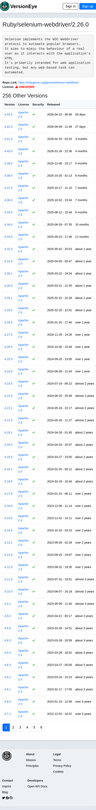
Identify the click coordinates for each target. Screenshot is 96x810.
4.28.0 (8, 322)
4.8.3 (7, 665)
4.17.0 (8, 493)
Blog (5, 792)
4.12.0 (8, 567)
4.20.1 (8, 432)
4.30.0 (8, 285)
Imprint (6, 786)
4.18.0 (8, 481)
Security (38, 104)
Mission (31, 760)
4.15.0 (8, 518)
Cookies (58, 771)
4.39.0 (8, 163)
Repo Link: (9, 82)
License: (8, 87)
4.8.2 (7, 677)
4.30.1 (8, 273)
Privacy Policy (62, 765)
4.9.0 (7, 616)
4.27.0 (8, 334)
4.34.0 (8, 224)
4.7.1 (7, 713)
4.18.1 (8, 469)
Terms (57, 760)
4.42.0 (8, 126)
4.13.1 (8, 542)
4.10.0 (8, 591)
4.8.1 (7, 689)
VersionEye (23, 6)
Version (9, 104)
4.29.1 (8, 298)
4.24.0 (8, 371)
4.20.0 (8, 444)
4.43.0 (8, 114)
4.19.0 (8, 457)
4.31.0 (8, 261)
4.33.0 (8, 236)
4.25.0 (8, 359)
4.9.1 (7, 603)
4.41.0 (8, 139)
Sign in (70, 6)
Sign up (87, 6)
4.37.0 (8, 187)
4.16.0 (8, 506)
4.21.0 (8, 420)
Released (53, 104)
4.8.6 (7, 628)
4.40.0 (8, 151)
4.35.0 (8, 212)
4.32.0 (8, 249)
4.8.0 (7, 701)
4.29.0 (8, 310)
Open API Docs (37, 786)
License (23, 104)
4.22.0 (8, 395)
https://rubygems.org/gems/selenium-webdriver (48, 82)
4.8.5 (7, 640)
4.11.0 (8, 579)
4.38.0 (8, 175)
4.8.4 (7, 652)
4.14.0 (8, 530)
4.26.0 (8, 347)
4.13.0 (8, 554)
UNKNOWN (24, 87)
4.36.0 (8, 200)
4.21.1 (8, 408)
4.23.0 (8, 383)
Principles (32, 765)
